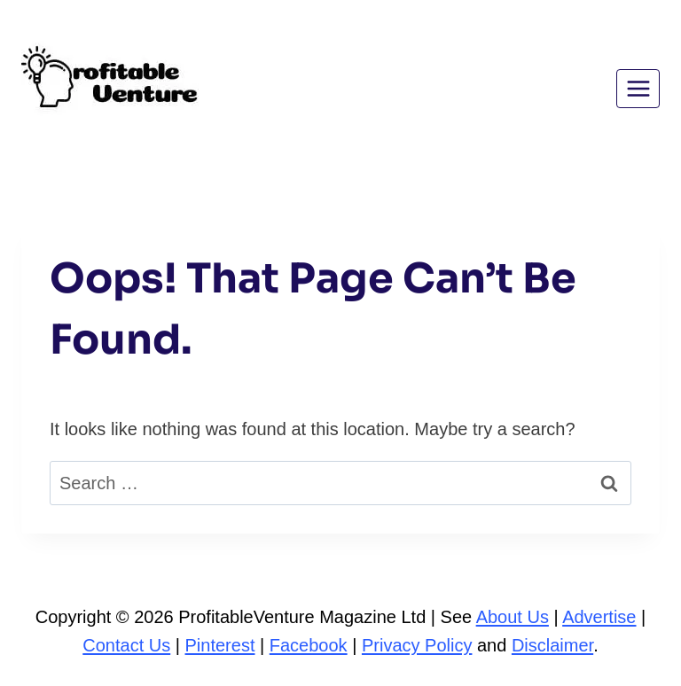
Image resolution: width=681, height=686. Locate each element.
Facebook (309, 645)
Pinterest (220, 645)
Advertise (599, 617)
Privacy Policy (417, 645)
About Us (512, 617)
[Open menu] (638, 88)
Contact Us (126, 645)
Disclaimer (552, 645)
